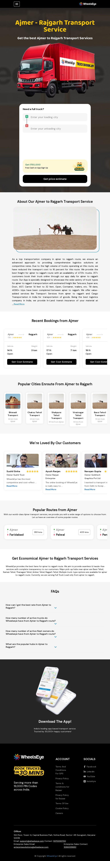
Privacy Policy (62, 778)
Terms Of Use (62, 803)
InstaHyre (90, 781)
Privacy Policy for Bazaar (62, 797)
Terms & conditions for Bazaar (62, 786)
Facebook (90, 766)
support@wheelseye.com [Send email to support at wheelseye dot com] (32, 841)
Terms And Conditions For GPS (61, 770)
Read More (12, 486)
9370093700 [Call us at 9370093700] (59, 841)
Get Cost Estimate (22, 361)
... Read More (18, 304)
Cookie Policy (62, 808)
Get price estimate (55, 179)
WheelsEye (52, 856)
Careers (59, 813)
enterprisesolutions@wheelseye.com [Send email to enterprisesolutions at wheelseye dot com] (31, 847)
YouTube (89, 776)
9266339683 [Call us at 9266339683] (70, 847)
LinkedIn (89, 771)
